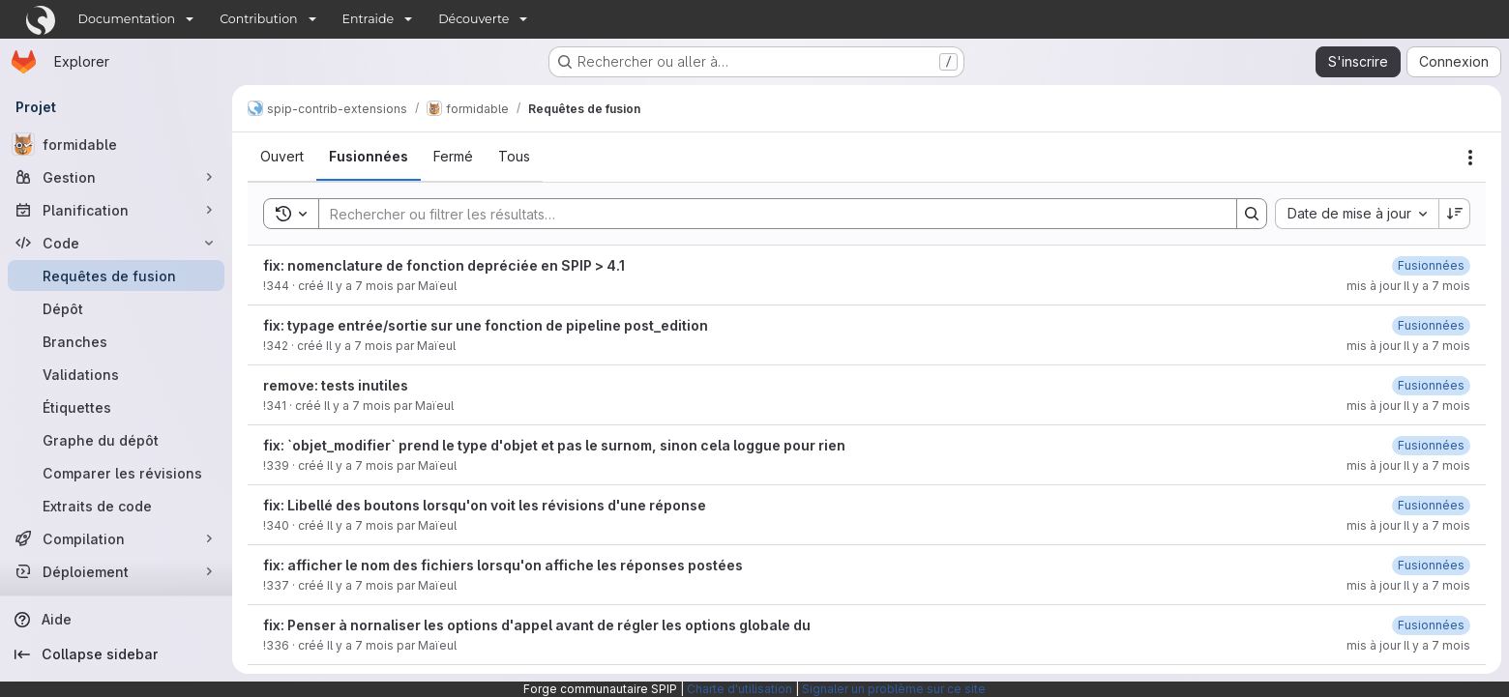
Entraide (368, 19)
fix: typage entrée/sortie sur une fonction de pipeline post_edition (485, 325)
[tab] (282, 156)
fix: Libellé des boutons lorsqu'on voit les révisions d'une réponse (484, 505)
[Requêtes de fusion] (116, 275)
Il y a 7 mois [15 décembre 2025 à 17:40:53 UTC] (360, 525)
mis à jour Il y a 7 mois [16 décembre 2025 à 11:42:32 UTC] (1408, 465)
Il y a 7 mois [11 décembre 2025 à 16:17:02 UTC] (360, 645)
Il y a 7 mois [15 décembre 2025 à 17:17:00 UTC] (360, 465)
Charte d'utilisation (739, 689)
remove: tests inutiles (335, 385)
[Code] (116, 242)
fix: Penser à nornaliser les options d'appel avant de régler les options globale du (537, 625)
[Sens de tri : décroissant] (1454, 213)
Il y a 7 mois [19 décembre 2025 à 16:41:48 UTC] (360, 285)
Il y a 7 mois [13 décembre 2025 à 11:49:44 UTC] (360, 585)
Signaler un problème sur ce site (894, 689)
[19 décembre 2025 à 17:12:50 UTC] (1431, 265)
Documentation (127, 19)
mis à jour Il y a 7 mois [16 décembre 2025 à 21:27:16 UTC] (1408, 345)
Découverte (473, 19)
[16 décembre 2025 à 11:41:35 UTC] (1431, 505)
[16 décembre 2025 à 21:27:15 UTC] (1431, 325)
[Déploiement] (116, 571)
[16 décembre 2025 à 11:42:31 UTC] (1431, 445)
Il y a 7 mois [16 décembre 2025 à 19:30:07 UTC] (357, 405)
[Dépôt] (116, 308)
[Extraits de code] (116, 505)
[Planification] (116, 209)
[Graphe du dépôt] (116, 439)
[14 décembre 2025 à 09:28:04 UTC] (1431, 565)
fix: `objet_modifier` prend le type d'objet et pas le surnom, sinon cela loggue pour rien (554, 445)
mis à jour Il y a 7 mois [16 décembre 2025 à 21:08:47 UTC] (1408, 405)
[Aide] (116, 619)
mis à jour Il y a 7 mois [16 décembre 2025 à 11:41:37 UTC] (1408, 525)
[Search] (768, 213)
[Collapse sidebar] (116, 654)
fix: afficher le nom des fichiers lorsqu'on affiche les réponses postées (503, 565)
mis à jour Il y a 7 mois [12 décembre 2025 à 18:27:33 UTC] (1408, 645)
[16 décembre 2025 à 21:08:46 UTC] (1431, 385)
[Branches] (116, 341)
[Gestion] (116, 176)
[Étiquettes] (116, 407)
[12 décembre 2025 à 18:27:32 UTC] (1431, 625)
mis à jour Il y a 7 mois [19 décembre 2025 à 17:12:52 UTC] (1408, 285)
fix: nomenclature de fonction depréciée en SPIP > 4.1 (444, 265)
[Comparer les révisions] (116, 472)
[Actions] (1470, 157)
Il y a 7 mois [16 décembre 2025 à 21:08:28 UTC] (359, 345)
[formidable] (116, 144)
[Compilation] (116, 538)
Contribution (258, 19)
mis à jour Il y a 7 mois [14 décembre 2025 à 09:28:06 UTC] (1408, 585)
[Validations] (116, 374)
